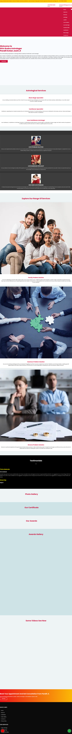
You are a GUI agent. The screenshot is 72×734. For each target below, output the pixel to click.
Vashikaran (66, 30)
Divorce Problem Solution (36, 445)
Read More (4, 61)
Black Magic (66, 32)
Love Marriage (66, 25)
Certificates (3, 714)
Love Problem (66, 22)
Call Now (3, 698)
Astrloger (65, 17)
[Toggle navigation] (71, 9)
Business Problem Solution (36, 362)
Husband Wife (66, 27)
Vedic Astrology (4, 727)
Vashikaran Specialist (36, 109)
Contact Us (66, 35)
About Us (65, 12)
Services (65, 14)
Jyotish (65, 19)
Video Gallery (3, 716)
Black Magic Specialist (36, 98)
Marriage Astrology (5, 732)
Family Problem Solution (36, 277)
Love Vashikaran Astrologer (36, 120)
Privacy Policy (3, 721)
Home (65, 9)
